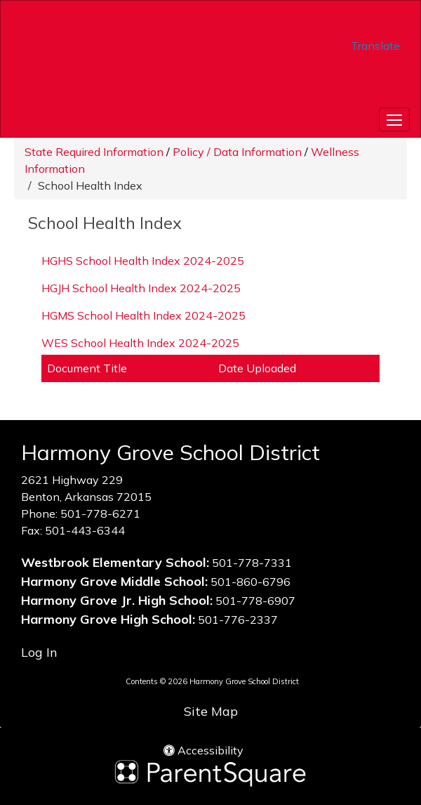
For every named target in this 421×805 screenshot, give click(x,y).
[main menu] (394, 119)
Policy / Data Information (237, 152)
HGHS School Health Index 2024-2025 (142, 261)
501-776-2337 (238, 620)
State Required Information (94, 152)
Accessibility (203, 750)
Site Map (211, 711)
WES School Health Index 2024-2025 (140, 343)
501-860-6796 (250, 582)
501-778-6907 (255, 601)
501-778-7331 (252, 563)
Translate (375, 46)
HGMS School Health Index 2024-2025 (143, 315)
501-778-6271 (100, 513)
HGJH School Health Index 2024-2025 (141, 288)
